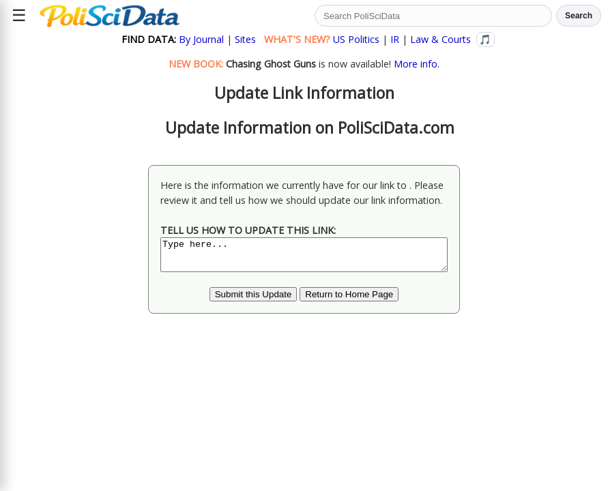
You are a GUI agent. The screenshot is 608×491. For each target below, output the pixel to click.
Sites (245, 39)
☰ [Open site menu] (19, 15)
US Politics (356, 39)
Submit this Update (253, 300)
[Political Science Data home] (109, 15)
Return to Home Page (349, 300)
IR (394, 39)
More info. (416, 63)
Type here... (304, 257)
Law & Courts (440, 39)
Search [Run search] (578, 15)
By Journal (201, 39)
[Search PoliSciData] (433, 16)
